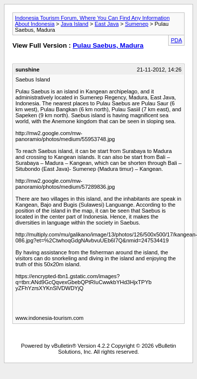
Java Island (75, 24)
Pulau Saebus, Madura (108, 45)
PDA (176, 40)
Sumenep (136, 24)
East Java (106, 24)
